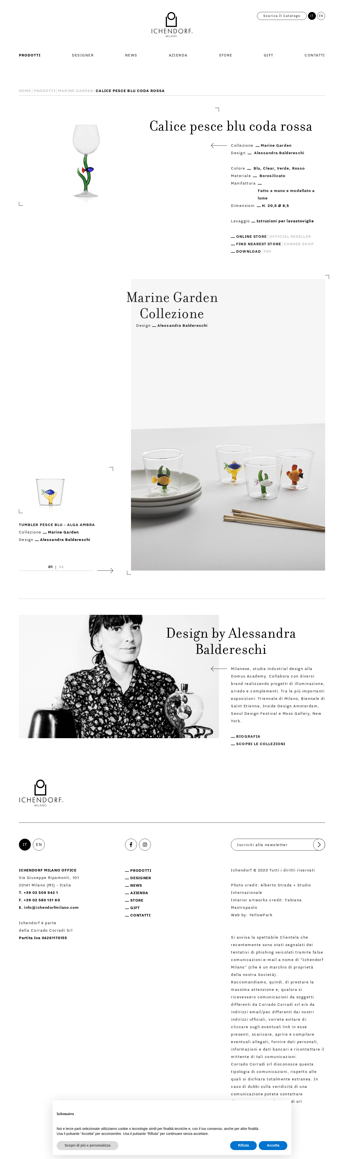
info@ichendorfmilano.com (51, 907)
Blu (257, 168)
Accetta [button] (273, 1145)
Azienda (178, 55)
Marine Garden (75, 91)
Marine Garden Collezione (172, 307)
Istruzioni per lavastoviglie (285, 221)
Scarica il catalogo (282, 16)
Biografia (248, 736)
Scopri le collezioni (260, 744)
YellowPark (261, 915)
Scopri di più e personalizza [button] (87, 1145)
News (131, 55)
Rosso (298, 168)
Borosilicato (272, 176)
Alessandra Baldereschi (279, 153)
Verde (283, 168)
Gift (268, 55)
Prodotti (30, 55)
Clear (268, 168)
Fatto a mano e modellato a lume (286, 194)
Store (225, 55)
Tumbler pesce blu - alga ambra (57, 525)
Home (25, 91)
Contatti (314, 55)
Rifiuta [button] (243, 1145)
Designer (83, 55)
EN (321, 16)
